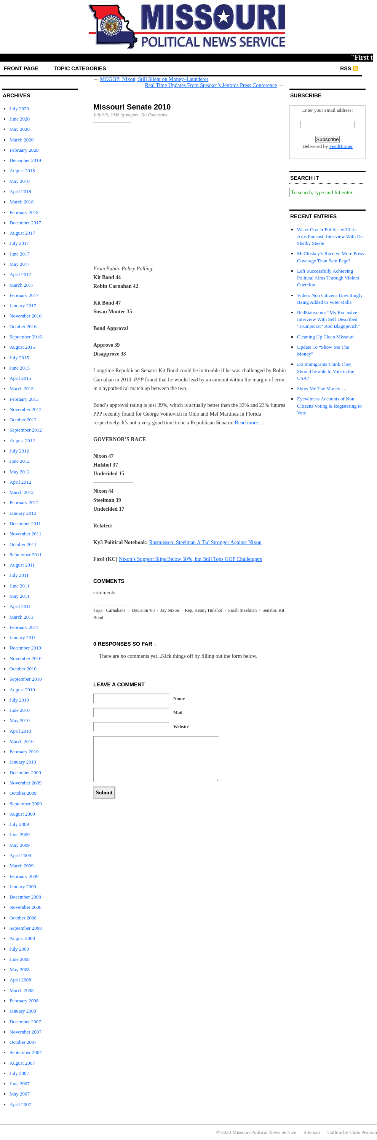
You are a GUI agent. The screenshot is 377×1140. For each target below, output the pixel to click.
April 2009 (20, 855)
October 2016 (23, 326)
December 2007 (25, 1021)
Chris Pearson (363, 1132)
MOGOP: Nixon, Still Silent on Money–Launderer (154, 79)
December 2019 (25, 160)
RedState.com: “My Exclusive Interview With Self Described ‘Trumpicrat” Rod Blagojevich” (328, 319)
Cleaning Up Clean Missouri (325, 337)
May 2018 (20, 181)
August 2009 (22, 814)
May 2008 (20, 969)
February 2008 (24, 1000)
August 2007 (22, 1063)
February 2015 (24, 399)
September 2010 (26, 679)
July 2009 (19, 824)
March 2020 (22, 140)
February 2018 (24, 212)
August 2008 (22, 938)
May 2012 (20, 472)
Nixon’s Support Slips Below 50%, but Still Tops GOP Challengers (190, 559)
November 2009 (26, 783)
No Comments (154, 114)
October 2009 (23, 793)
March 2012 (22, 492)
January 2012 (23, 513)
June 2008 (20, 959)
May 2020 (20, 129)
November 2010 (26, 658)
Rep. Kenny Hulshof (203, 610)
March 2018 (22, 202)
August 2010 (22, 689)
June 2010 (20, 710)
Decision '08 (143, 610)
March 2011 (22, 617)
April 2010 (20, 731)
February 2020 (24, 150)
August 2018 (22, 170)
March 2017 (22, 285)
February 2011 (24, 627)
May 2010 (20, 720)
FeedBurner (341, 146)
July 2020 (19, 108)
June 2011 (20, 586)
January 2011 (23, 637)
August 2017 (22, 233)
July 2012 (19, 451)
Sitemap (312, 1132)
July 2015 (19, 357)
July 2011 (19, 575)
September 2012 (26, 430)
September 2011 (26, 554)
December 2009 (25, 772)
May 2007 (20, 1094)
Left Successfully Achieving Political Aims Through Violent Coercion (328, 277)
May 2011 (20, 596)
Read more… (248, 423)
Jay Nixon (169, 610)
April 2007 (20, 1104)
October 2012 (23, 419)
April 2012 (20, 482)
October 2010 (23, 669)
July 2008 (19, 949)
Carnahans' (116, 610)
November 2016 (26, 316)
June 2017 (20, 254)
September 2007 (26, 1052)
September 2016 (26, 337)
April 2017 (20, 274)
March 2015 (22, 388)
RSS (345, 68)
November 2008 (26, 907)
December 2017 (25, 222)
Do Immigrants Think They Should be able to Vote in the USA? (325, 371)
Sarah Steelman (242, 610)
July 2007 (19, 1073)
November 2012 (26, 409)
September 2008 (26, 928)
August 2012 (22, 440)
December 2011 (25, 523)
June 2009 (20, 834)
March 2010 (22, 741)
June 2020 (20, 119)
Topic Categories (80, 68)
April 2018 (20, 191)
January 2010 (23, 762)
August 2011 (22, 565)
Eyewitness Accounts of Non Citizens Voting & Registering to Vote (329, 405)
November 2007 (26, 1032)
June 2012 (20, 461)
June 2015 (20, 368)
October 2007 (23, 1042)
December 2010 (25, 648)
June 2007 (20, 1083)
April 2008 (20, 980)
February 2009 (24, 876)
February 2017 (24, 295)
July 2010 (19, 700)
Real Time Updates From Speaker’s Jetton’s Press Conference (211, 85)
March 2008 (22, 990)
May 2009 (20, 845)
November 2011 (26, 534)
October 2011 (23, 544)
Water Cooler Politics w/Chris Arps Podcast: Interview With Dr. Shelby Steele (330, 236)
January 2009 (23, 886)
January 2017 (23, 305)
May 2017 (20, 264)
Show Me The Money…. (322, 388)
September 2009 (26, 804)
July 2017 (19, 243)
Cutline (334, 1132)
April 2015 (20, 378)
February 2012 (24, 502)
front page (21, 68)
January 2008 (23, 1011)
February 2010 (24, 751)
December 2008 (25, 897)
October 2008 (23, 918)
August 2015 (22, 347)
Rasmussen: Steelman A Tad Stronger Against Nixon (205, 542)
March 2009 (22, 865)
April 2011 (20, 606)
